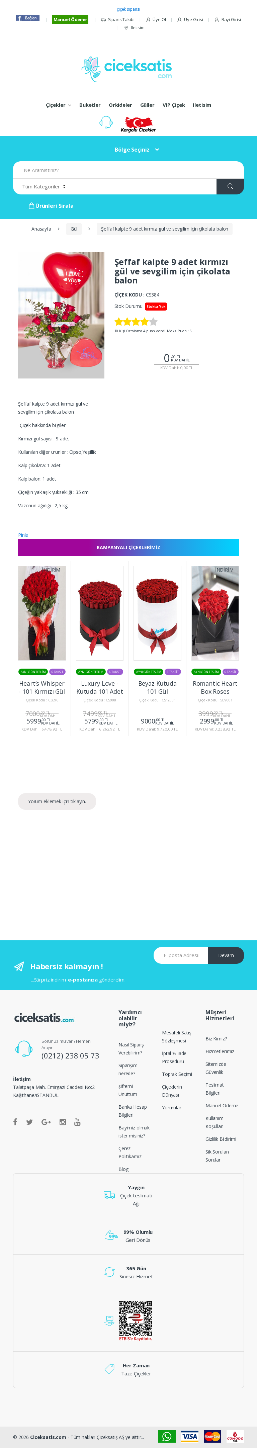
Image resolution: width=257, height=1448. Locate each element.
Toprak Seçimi (177, 1074)
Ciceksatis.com (48, 1437)
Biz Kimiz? (216, 1038)
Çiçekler (56, 104)
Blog (123, 1169)
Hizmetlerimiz (219, 1051)
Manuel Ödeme (70, 19)
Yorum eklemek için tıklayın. (57, 801)
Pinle (23, 535)
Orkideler (120, 104)
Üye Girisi (190, 19)
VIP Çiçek (174, 104)
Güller (147, 104)
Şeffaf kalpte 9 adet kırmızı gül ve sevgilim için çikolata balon (164, 229)
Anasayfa (41, 229)
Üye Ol (156, 19)
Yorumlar (171, 1107)
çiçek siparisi (128, 9)
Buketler (90, 104)
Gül (74, 229)
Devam (226, 955)
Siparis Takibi (118, 19)
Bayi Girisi (227, 19)
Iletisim (134, 27)
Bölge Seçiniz (132, 149)
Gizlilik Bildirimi (220, 1139)
